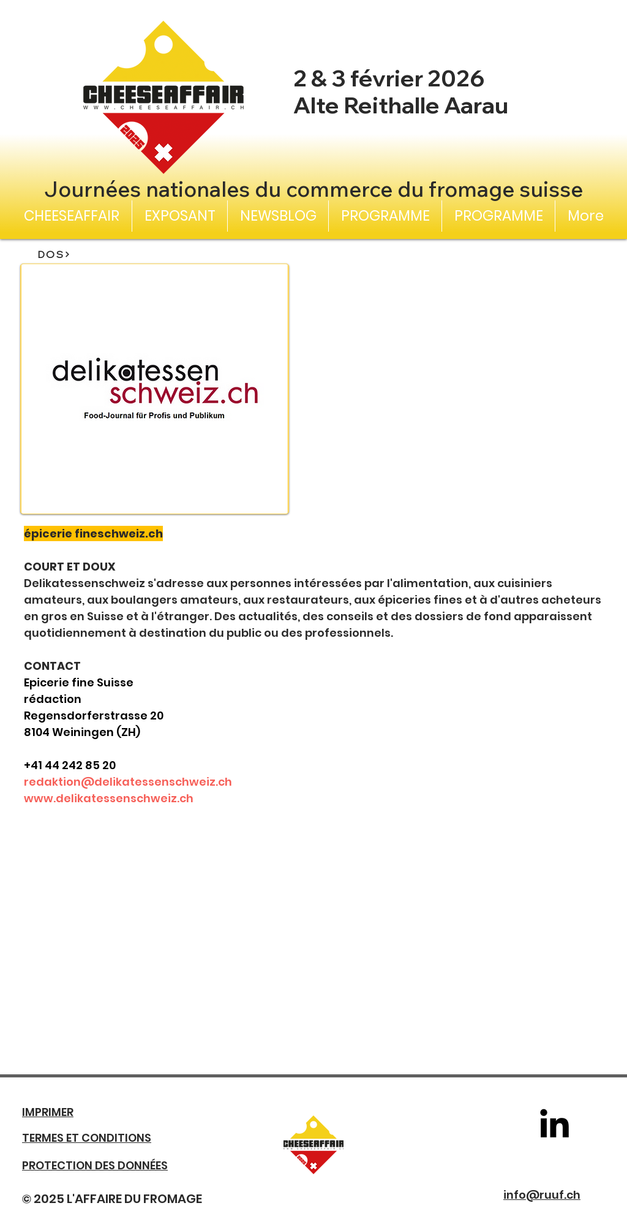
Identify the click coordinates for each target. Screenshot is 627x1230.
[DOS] (53, 254)
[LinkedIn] (554, 1123)
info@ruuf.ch (541, 1194)
